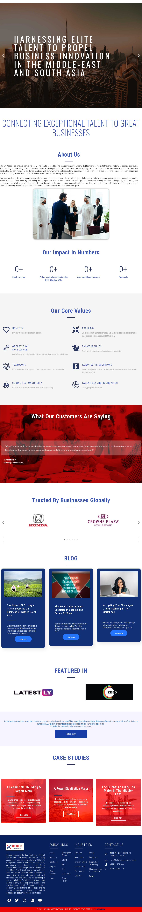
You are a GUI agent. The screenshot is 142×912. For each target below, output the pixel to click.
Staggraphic (99, 909)
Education (78, 876)
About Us (53, 857)
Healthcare (93, 857)
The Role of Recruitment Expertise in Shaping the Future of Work (69, 610)
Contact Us (66, 874)
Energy (91, 853)
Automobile (79, 857)
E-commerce (79, 871)
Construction (80, 866)
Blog (63, 864)
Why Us (53, 866)
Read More (24, 814)
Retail (91, 876)
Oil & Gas (78, 853)
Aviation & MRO (81, 862)
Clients (64, 860)
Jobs (52, 878)
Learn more (23, 639)
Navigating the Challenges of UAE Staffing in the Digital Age (118, 608)
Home (52, 853)
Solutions (53, 862)
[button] (68, 106)
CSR (63, 869)
